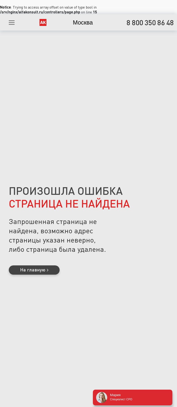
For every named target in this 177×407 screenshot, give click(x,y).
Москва (83, 22)
